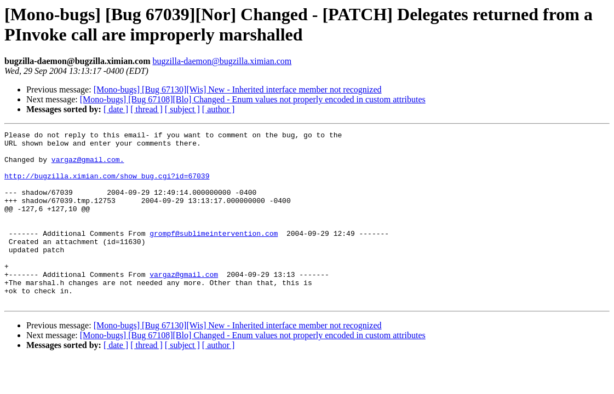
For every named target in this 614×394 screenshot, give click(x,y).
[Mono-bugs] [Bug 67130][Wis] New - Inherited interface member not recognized (238, 89)
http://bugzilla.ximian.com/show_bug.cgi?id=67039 (106, 185)
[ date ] (116, 109)
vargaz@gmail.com (184, 304)
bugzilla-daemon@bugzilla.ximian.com (221, 61)
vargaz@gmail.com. (87, 166)
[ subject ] (182, 109)
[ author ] (218, 109)
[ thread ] (146, 109)
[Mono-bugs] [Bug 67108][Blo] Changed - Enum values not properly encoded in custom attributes (253, 99)
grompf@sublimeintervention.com (214, 254)
